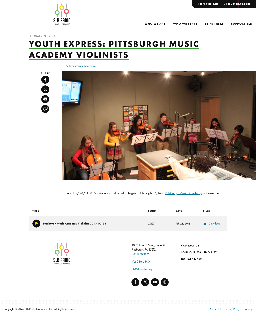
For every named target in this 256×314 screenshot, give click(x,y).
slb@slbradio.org (141, 269)
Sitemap (248, 309)
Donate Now (191, 259)
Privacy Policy (232, 309)
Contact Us (190, 245)
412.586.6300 (140, 261)
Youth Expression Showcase (80, 66)
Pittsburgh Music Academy (183, 193)
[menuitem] (155, 24)
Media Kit (215, 309)
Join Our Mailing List (199, 252)
